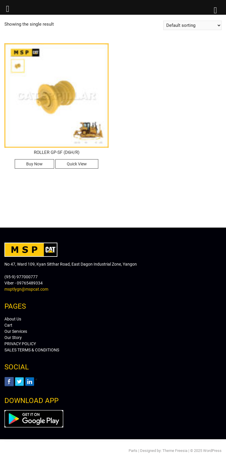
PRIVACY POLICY (20, 343)
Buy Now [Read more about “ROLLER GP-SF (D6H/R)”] (34, 164)
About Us (12, 319)
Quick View (77, 164)
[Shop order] (192, 25)
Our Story (13, 337)
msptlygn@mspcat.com (26, 289)
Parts (133, 450)
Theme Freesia (174, 450)
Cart (8, 325)
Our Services (15, 331)
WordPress (212, 450)
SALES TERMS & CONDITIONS (31, 350)
